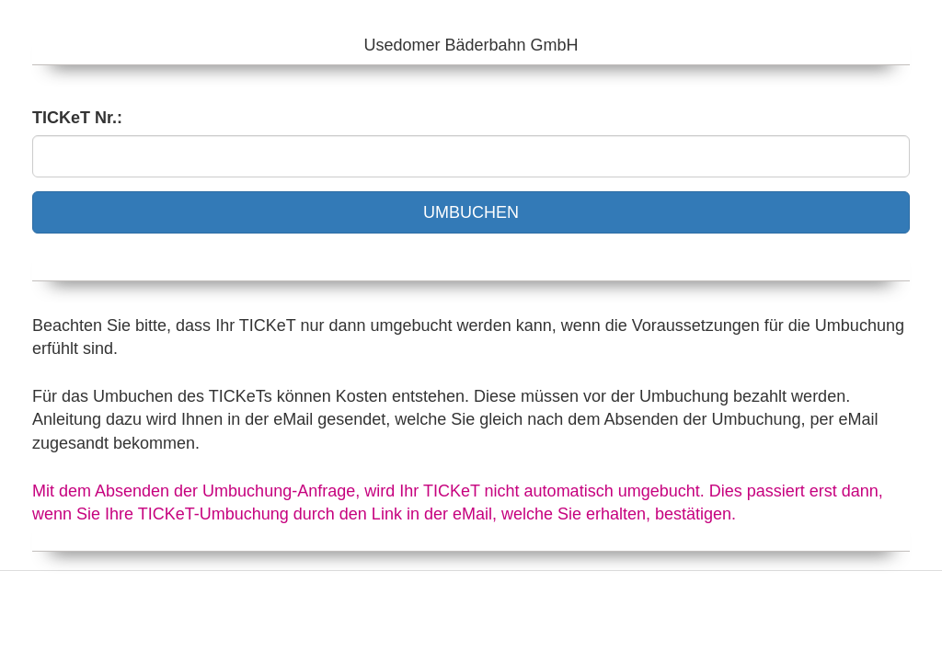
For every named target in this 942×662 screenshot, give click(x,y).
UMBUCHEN (471, 212)
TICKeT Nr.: (77, 117)
